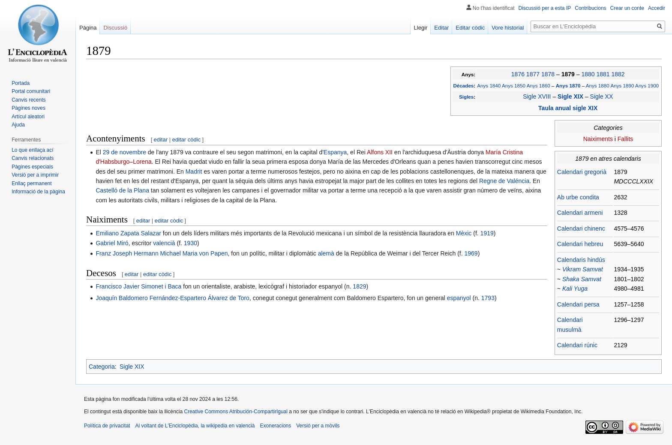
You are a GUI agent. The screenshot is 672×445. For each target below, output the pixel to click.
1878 (548, 74)
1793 (488, 298)
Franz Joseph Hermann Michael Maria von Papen (162, 253)
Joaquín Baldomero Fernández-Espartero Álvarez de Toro (172, 298)
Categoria (102, 366)
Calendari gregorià (581, 171)
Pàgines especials (32, 167)
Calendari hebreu (580, 244)
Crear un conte (627, 8)
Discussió (115, 27)
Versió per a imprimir (35, 175)
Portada (21, 83)
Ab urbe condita (578, 197)
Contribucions (590, 8)
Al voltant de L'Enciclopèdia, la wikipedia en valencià (195, 426)
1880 (587, 74)
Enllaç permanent (31, 183)
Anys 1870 (569, 85)
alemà (326, 253)
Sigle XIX (571, 96)
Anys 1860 (538, 85)
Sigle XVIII (537, 96)
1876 (518, 74)
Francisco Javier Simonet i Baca (138, 286)
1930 (190, 243)
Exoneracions (275, 426)
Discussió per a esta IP (545, 8)
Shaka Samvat (581, 279)
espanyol (459, 298)
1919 (487, 233)
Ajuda (18, 125)
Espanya (335, 152)
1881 (602, 74)
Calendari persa (578, 304)
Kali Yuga (575, 288)
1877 (533, 74)
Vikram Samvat (582, 269)
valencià (164, 243)
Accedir (656, 8)
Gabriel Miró (112, 243)
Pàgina (87, 27)
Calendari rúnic (577, 345)
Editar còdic (470, 27)
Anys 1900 (647, 85)
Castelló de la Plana (122, 190)
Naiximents (598, 138)
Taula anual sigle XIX (567, 108)
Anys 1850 (513, 85)
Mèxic (464, 233)
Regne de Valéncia (504, 180)
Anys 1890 (622, 85)
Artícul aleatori (28, 117)
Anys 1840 (489, 85)
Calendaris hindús (581, 259)
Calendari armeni (580, 212)
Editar (441, 27)
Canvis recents (28, 100)
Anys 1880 (597, 85)
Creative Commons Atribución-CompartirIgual (235, 412)
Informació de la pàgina (38, 192)
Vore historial (508, 27)
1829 (359, 286)
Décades (463, 85)
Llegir (421, 27)
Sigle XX (601, 96)
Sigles (466, 96)
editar (161, 139)
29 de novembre (124, 152)
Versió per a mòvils (317, 426)
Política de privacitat (107, 426)
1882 (617, 74)
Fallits (625, 138)
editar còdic (186, 139)
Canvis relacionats (33, 158)
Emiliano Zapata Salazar (128, 233)
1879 (568, 74)
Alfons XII (380, 152)
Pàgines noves (28, 108)
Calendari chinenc (581, 228)
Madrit (194, 171)
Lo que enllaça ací (32, 150)
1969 (471, 253)
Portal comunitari (31, 91)
